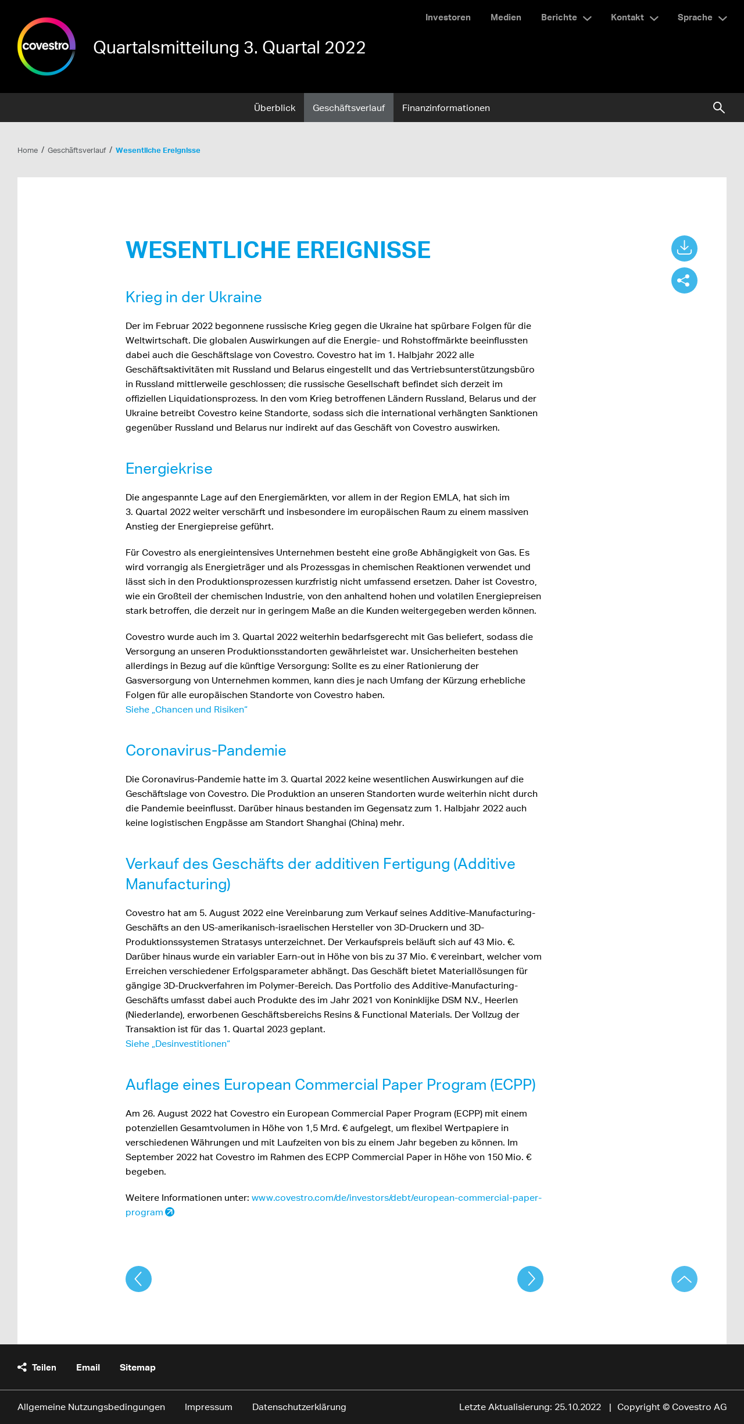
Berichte (559, 17)
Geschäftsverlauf (349, 107)
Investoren (448, 17)
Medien (506, 17)
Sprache (695, 17)
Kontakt (627, 17)
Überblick (274, 107)
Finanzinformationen (446, 107)
